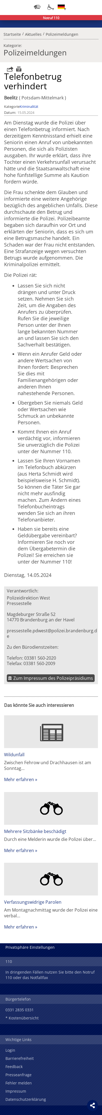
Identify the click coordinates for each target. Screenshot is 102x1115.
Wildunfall (14, 754)
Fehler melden (18, 1083)
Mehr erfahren (19, 779)
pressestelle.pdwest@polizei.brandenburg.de (52, 633)
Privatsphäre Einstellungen (30, 947)
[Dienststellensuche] (37, 7)
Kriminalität (29, 106)
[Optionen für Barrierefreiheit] (49, 7)
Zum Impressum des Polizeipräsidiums (53, 678)
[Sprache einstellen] (61, 7)
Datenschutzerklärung (25, 1099)
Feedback (14, 1066)
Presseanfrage (18, 1074)
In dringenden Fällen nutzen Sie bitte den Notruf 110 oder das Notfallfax (50, 974)
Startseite (12, 33)
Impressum (15, 1091)
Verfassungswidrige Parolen (32, 902)
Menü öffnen (94, 7)
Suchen (83, 7)
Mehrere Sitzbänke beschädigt (35, 831)
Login (10, 1050)
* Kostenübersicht (22, 1018)
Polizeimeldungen (62, 33)
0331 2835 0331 (19, 1009)
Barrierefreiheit (19, 1058)
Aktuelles (33, 33)
